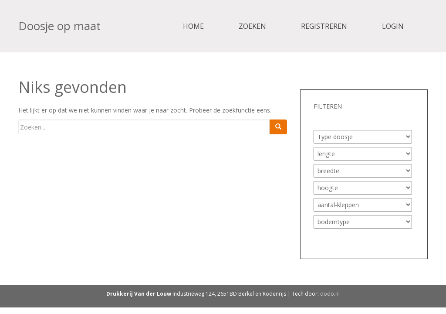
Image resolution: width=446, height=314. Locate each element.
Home (193, 26)
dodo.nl (330, 293)
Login (393, 26)
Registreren (324, 26)
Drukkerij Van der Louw (138, 293)
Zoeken (252, 26)
